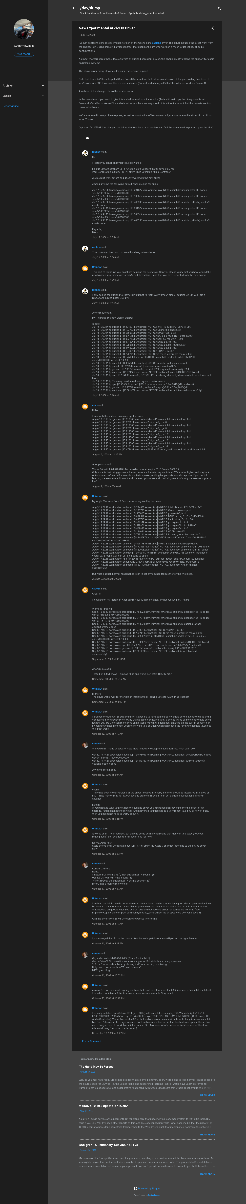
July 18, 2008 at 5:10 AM (105, 395)
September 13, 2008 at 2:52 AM (109, 679)
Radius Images (154, 1195)
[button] (213, 28)
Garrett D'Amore (24, 46)
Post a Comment (91, 1041)
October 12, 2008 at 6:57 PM (107, 853)
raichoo (96, 151)
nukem (96, 743)
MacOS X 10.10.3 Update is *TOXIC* (103, 1106)
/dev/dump (90, 8)
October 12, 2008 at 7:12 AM (107, 733)
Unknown (97, 267)
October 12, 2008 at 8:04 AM (107, 774)
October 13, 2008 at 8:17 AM (107, 923)
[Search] (220, 9)
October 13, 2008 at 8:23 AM (107, 943)
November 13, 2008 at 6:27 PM (109, 1033)
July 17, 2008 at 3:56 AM (105, 257)
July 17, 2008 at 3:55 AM (105, 237)
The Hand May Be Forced (96, 1066)
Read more (207, 1095)
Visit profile (23, 54)
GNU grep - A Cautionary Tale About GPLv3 (108, 1145)
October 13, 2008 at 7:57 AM (107, 888)
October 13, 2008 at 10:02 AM (108, 975)
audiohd (156, 42)
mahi (95, 405)
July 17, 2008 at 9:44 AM (105, 302)
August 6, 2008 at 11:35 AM (107, 454)
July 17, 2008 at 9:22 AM (105, 280)
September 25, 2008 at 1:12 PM (109, 701)
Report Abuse (11, 106)
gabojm (96, 588)
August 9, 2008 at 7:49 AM (106, 486)
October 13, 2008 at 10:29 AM (108, 998)
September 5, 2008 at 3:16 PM (108, 659)
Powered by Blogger (147, 1188)
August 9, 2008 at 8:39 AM (106, 578)
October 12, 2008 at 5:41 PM (107, 818)
